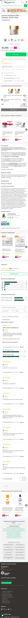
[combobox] (16, 316)
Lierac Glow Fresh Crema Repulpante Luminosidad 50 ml (13, 528)
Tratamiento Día (13, 524)
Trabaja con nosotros (6, 594)
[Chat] (21, 2)
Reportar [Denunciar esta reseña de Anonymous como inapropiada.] (22, 403)
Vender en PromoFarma (7, 597)
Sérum (8, 524)
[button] (24, 2)
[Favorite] (12, 119)
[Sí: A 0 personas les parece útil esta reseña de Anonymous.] (14, 403)
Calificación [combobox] (8, 311)
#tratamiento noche (20, 69)
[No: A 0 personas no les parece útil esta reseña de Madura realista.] (17, 347)
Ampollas (19, 524)
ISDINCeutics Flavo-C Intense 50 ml (13, 527)
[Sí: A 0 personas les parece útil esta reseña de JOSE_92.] (14, 372)
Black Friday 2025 (5, 602)
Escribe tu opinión (14, 273)
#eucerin (3, 69)
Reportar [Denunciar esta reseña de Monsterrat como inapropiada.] (22, 388)
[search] (25, 5)
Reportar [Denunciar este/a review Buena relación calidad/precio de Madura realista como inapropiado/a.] (22, 347)
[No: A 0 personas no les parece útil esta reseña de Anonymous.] (17, 403)
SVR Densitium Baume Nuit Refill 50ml (13, 534)
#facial (7, 69)
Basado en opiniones (6, 569)
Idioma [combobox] (21, 311)
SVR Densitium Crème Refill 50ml (13, 535)
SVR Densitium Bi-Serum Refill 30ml (13, 532)
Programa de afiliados (6, 595)
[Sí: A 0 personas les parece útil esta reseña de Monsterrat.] (14, 388)
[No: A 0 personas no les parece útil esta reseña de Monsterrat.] (17, 388)
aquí (24, 585)
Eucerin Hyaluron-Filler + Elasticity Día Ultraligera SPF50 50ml (13, 531)
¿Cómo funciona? (5, 592)
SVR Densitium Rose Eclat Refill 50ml (13, 533)
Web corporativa (5, 601)
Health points (4, 600)
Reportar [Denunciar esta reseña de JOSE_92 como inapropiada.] (21, 372)
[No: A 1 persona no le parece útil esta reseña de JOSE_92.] (17, 372)
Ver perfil (16, 217)
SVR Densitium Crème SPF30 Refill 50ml (13, 536)
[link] (10, 268)
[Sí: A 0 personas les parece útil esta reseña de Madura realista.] (14, 347)
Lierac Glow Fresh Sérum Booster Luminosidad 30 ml (13, 529)
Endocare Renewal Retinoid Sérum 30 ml (14, 538)
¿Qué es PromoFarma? (7, 591)
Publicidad (4, 598)
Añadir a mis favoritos (14, 44)
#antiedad (12, 69)
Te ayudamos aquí (6, 582)
